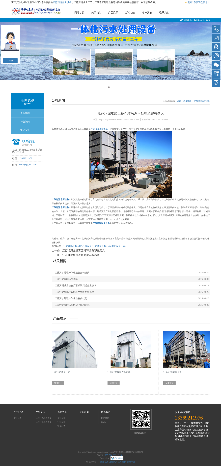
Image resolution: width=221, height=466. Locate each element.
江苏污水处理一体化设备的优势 (71, 298)
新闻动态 (130, 12)
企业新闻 (25, 113)
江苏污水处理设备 (44, 422)
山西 (111, 462)
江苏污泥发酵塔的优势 (66, 279)
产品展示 (113, 12)
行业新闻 (25, 121)
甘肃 (106, 462)
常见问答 (25, 130)
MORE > (58, 383)
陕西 (102, 462)
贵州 (124, 462)
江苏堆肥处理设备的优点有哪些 (80, 255)
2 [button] (112, 87)
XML (103, 422)
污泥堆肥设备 (70, 246)
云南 (129, 462)
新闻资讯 (62, 412)
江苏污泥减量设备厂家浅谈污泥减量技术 (75, 285)
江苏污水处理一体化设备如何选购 (72, 272)
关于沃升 (18, 418)
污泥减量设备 (99, 246)
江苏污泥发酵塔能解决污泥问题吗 (72, 305)
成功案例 (84, 412)
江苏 (120, 462)
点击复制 (114, 452)
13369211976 (202, 20)
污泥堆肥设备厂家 (116, 246)
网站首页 (79, 12)
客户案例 (147, 12)
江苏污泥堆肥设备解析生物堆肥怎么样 (74, 292)
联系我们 (164, 12)
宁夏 (133, 462)
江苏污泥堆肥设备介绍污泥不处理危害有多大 (202, 101)
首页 (179, 101)
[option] (110, 51)
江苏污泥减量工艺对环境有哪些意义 (83, 250)
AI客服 (10, 60)
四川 (115, 462)
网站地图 (105, 418)
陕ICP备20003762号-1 (114, 455)
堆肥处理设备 (85, 246)
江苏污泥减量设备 (62, 2)
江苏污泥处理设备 (44, 418)
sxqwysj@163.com (28, 164)
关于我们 (96, 12)
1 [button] (109, 87)
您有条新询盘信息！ (197, 2)
